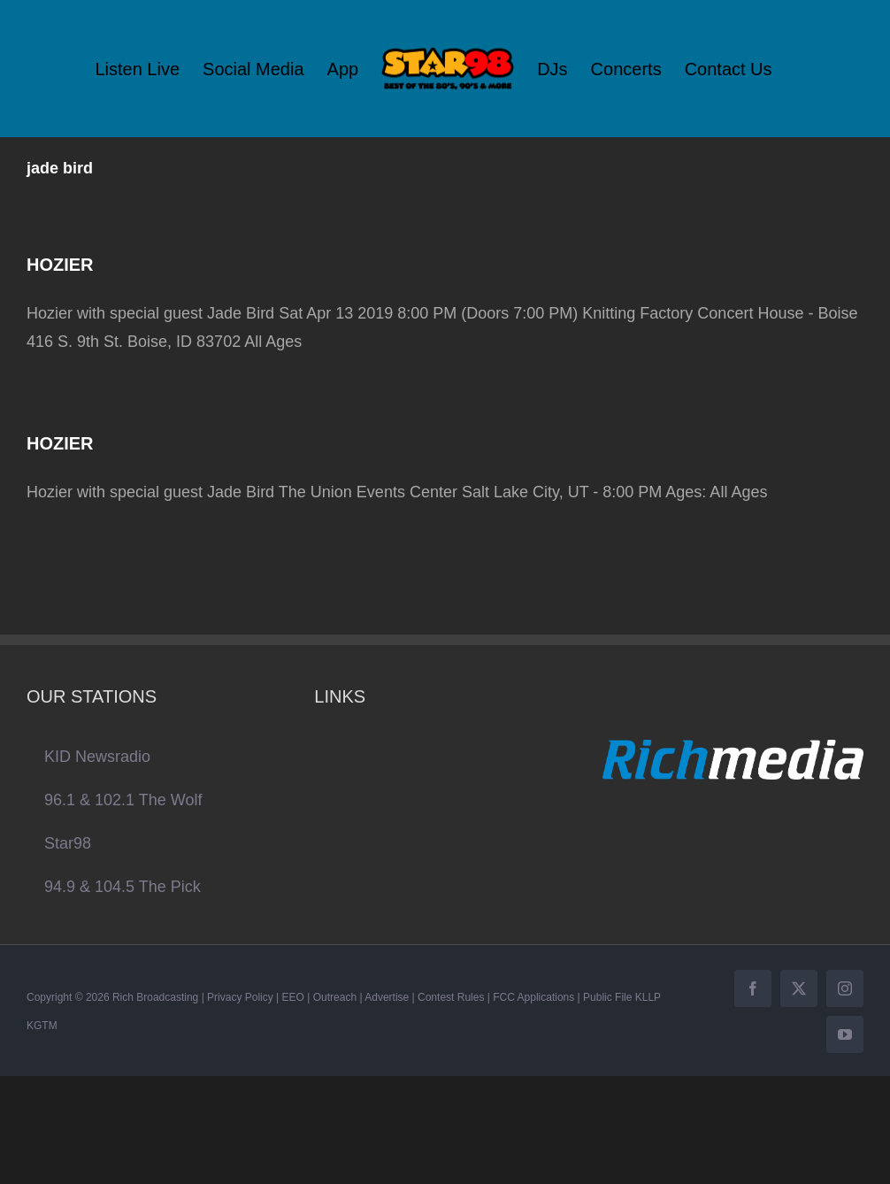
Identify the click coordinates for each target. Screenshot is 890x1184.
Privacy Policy (240, 997)
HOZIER (60, 264)
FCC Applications (533, 997)
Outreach (335, 997)
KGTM (42, 1025)
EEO (293, 997)
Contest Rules (451, 997)
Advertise (386, 997)
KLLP (648, 997)
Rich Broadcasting (155, 997)
